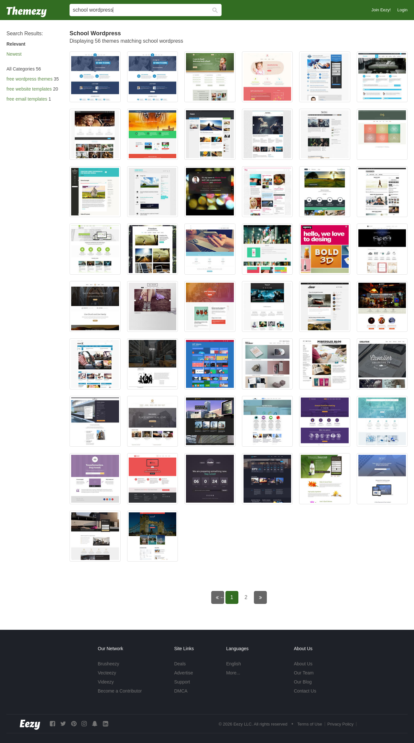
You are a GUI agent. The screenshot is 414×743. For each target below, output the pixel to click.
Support (182, 681)
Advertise (183, 672)
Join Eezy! (381, 9)
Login (402, 9)
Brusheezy (108, 663)
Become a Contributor (120, 691)
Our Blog (302, 681)
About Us (303, 663)
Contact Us (305, 691)
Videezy (106, 681)
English (233, 663)
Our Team (303, 672)
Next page (265, 597)
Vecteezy (107, 672)
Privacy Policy (340, 724)
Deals (180, 663)
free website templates (29, 89)
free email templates (26, 99)
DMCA (180, 691)
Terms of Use (309, 724)
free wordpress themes (29, 79)
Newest (14, 54)
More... (233, 672)
